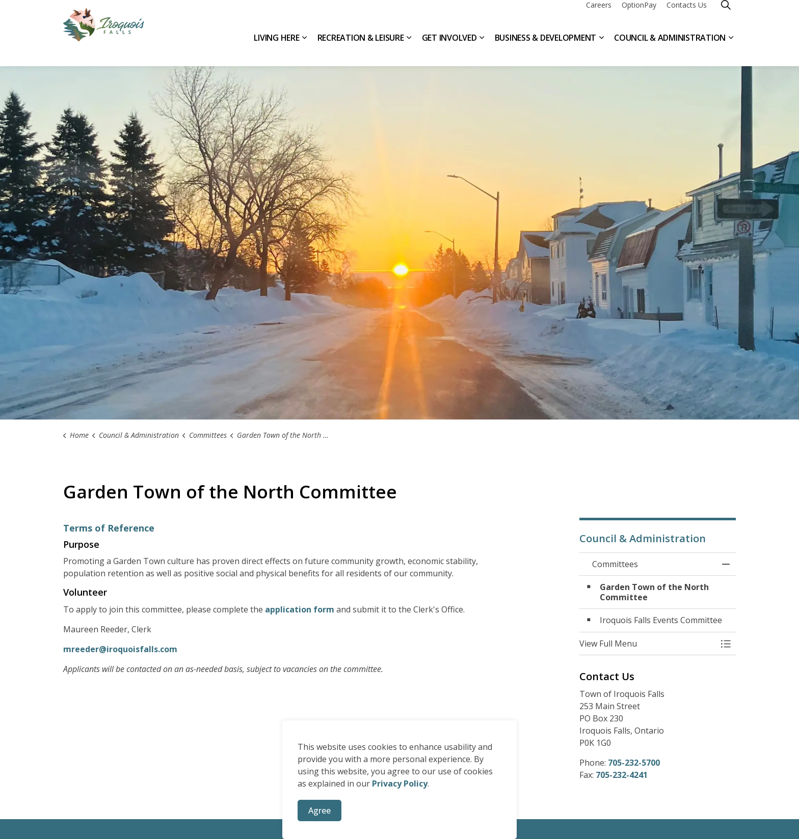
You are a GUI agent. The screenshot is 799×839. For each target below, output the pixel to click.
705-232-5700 (634, 762)
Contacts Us (687, 16)
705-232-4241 (622, 774)
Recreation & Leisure (360, 49)
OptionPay (639, 16)
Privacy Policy (400, 783)
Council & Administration (670, 49)
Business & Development (546, 49)
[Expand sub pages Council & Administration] (731, 49)
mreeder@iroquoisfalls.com (120, 649)
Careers (598, 16)
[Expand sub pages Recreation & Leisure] (409, 49)
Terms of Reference (108, 528)
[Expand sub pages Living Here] (305, 49)
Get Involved (449, 49)
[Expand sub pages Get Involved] (482, 49)
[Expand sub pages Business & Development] (601, 49)
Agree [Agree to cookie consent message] (319, 810)
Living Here (276, 49)
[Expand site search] (725, 16)
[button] (647, 643)
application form (299, 609)
